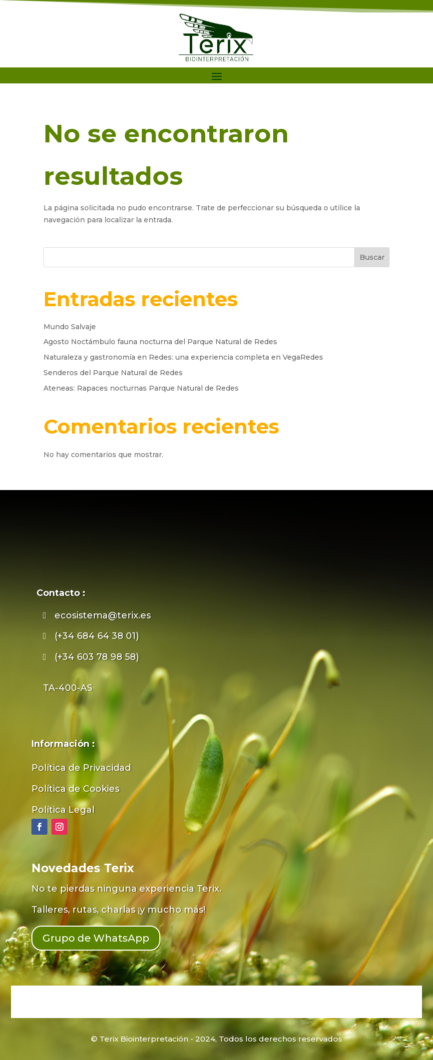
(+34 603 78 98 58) (96, 656)
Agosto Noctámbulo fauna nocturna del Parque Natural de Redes (160, 341)
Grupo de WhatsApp (95, 938)
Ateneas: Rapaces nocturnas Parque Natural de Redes (141, 388)
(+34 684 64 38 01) (96, 635)
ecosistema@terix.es (102, 615)
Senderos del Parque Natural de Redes (113, 372)
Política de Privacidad (81, 767)
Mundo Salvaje (69, 326)
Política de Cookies (75, 788)
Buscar (372, 257)
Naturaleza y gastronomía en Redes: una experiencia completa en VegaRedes (183, 357)
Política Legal (62, 809)
